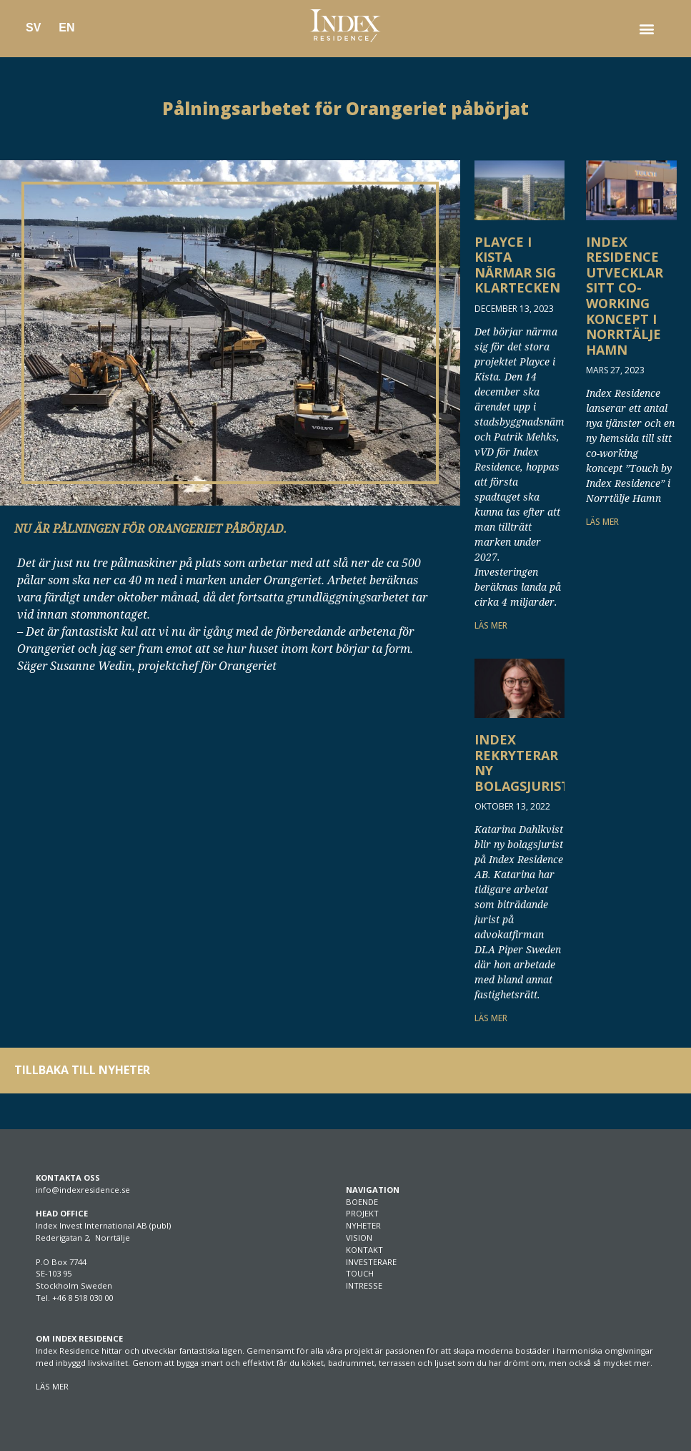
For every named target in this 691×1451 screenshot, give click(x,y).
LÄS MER (52, 1386)
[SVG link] (345, 25)
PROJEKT (362, 1213)
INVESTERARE (371, 1261)
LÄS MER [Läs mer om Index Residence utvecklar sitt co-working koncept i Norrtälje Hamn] (602, 522)
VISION (359, 1237)
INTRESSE (364, 1285)
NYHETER (363, 1225)
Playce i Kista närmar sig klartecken (517, 265)
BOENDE (362, 1201)
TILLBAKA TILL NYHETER (82, 1070)
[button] (647, 29)
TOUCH (360, 1273)
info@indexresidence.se (83, 1189)
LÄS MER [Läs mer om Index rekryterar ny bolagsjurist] (490, 1018)
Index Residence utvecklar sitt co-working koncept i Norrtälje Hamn (624, 295)
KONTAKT (364, 1249)
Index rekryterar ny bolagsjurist (522, 763)
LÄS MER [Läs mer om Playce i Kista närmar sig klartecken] (490, 625)
